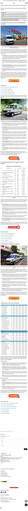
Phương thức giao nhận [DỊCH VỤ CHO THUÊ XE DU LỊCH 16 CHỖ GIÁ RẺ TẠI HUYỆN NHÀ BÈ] (4, 475)
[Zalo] (13, 431)
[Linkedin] (7, 431)
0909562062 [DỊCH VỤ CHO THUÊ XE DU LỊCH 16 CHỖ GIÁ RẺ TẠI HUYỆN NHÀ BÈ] (8, 0)
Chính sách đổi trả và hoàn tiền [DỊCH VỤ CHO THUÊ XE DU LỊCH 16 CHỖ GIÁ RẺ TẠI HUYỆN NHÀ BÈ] (5, 476)
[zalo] (24, 0)
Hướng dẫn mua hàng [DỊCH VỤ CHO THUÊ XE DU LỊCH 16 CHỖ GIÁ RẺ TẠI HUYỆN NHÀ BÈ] (4, 472)
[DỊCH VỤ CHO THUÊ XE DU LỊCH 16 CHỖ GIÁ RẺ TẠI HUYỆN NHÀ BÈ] (14, 3)
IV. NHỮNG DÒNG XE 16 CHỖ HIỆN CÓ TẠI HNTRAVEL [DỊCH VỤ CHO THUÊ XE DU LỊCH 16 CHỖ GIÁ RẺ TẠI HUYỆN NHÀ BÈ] (10, 19)
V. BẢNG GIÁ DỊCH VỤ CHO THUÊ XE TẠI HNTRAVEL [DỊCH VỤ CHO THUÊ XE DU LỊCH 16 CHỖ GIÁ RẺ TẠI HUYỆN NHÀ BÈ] (10, 20)
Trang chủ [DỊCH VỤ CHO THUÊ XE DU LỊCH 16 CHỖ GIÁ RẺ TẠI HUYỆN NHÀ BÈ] (2, 5)
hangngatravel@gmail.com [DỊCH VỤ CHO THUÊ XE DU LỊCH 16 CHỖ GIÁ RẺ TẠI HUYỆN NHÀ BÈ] (15, 0)
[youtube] (22, 0)
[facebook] (20, 0)
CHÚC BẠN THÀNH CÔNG (14, 487)
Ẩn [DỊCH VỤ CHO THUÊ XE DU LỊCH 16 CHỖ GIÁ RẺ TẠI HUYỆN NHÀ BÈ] (5, 12)
